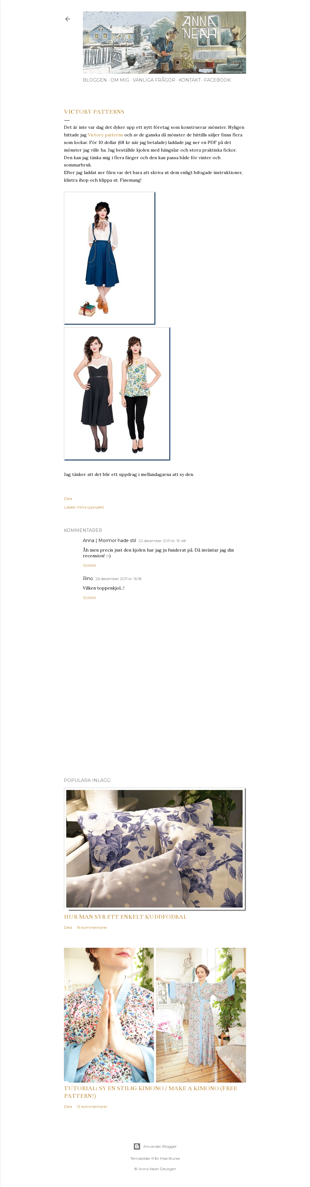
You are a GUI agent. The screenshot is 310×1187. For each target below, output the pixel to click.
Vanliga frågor (154, 80)
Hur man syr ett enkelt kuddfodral (125, 916)
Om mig (119, 80)
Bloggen (95, 80)
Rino (88, 578)
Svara (89, 565)
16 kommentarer (92, 927)
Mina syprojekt (90, 507)
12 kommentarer (92, 1106)
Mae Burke (170, 1158)
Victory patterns (105, 135)
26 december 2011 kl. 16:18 (119, 578)
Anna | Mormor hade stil (109, 540)
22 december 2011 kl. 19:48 (162, 540)
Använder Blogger (155, 1146)
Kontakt (190, 80)
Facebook (217, 80)
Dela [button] (68, 498)
